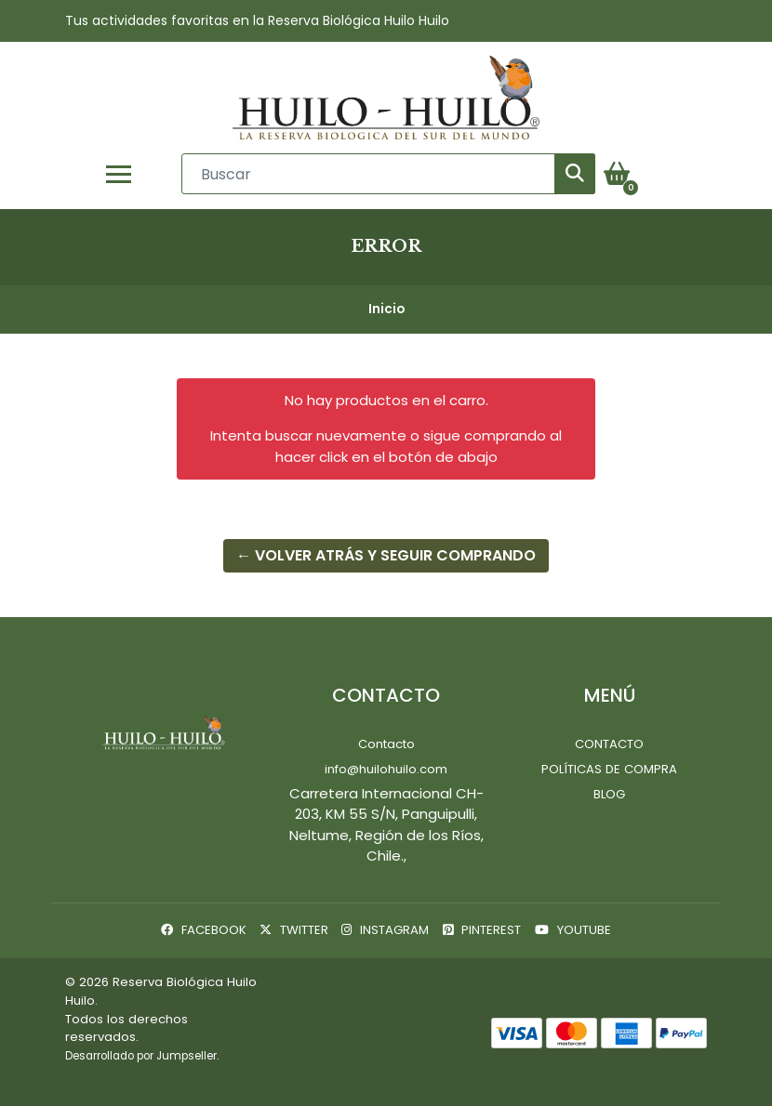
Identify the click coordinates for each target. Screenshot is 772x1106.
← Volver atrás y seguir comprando (386, 555)
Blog (609, 794)
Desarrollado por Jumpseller (141, 1055)
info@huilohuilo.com (386, 769)
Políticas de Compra (609, 769)
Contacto (386, 744)
